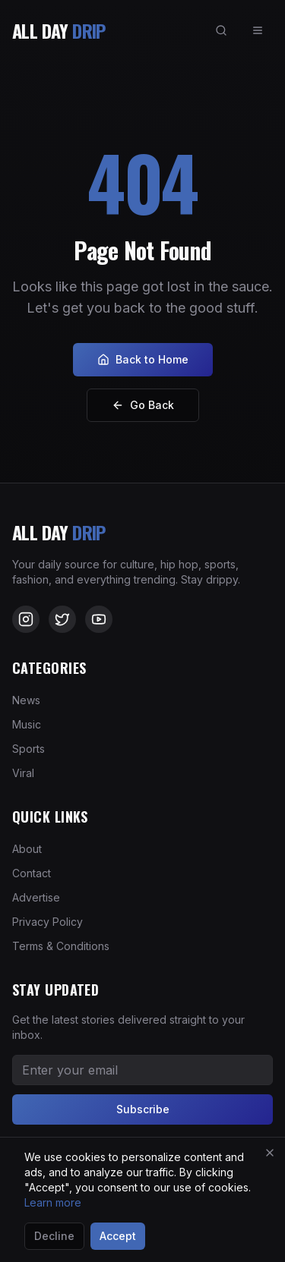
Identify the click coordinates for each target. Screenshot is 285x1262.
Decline (54, 1235)
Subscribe (142, 1109)
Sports (28, 748)
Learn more (52, 1202)
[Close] (270, 1153)
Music (26, 724)
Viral (23, 772)
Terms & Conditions (60, 945)
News (26, 700)
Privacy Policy (47, 921)
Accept (118, 1235)
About (27, 848)
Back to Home (142, 359)
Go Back (143, 404)
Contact (31, 873)
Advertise (36, 897)
